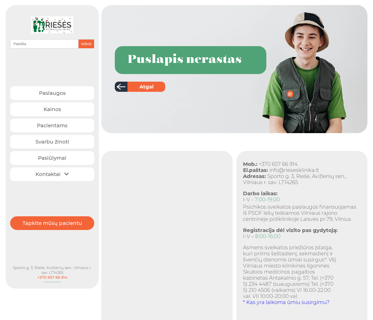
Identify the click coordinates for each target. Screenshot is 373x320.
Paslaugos (52, 92)
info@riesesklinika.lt (281, 170)
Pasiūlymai (52, 157)
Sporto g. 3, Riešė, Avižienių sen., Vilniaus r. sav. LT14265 (52, 266)
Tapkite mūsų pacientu (52, 220)
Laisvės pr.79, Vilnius (325, 219)
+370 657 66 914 (52, 273)
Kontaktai (52, 173)
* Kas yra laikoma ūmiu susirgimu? (286, 302)
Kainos (52, 108)
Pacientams (52, 124)
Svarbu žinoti (52, 140)
